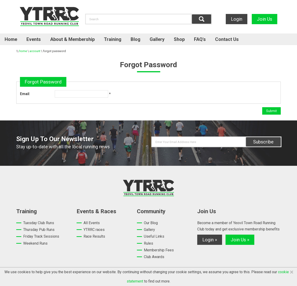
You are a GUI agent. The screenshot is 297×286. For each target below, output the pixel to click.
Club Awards (154, 257)
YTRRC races (94, 229)
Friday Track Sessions (41, 236)
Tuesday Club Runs (38, 223)
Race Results (94, 236)
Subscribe (263, 142)
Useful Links (154, 236)
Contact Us (227, 39)
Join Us (264, 19)
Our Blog (151, 223)
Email (24, 94)
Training (112, 39)
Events (33, 39)
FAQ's (200, 39)
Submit (271, 111)
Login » (209, 240)
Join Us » (240, 240)
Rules (148, 243)
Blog (135, 39)
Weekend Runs (35, 243)
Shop (179, 39)
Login (236, 19)
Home (11, 39)
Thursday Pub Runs (39, 229)
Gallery (157, 39)
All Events (92, 223)
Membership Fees (159, 250)
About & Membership (72, 39)
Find (201, 19)
